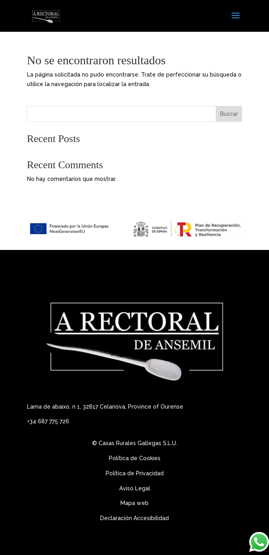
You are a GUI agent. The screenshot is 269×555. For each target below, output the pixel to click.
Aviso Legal (135, 488)
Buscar (229, 114)
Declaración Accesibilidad (134, 518)
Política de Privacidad (135, 473)
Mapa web (134, 503)
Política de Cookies (135, 458)
